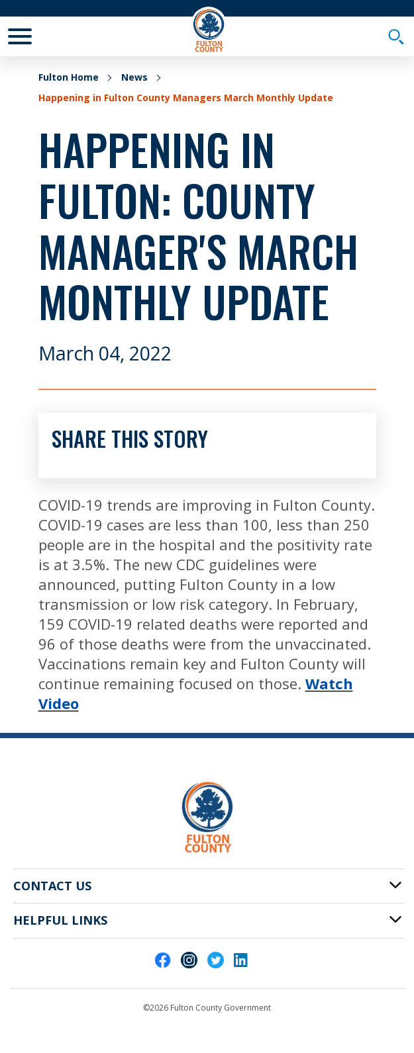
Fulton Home (68, 77)
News (134, 77)
